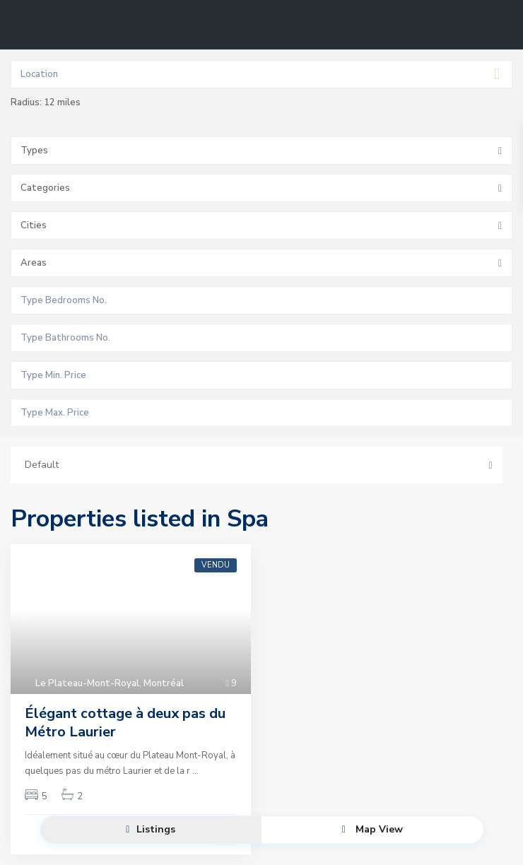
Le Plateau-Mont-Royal (87, 683)
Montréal (163, 683)
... (195, 771)
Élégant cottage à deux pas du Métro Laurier (125, 722)
